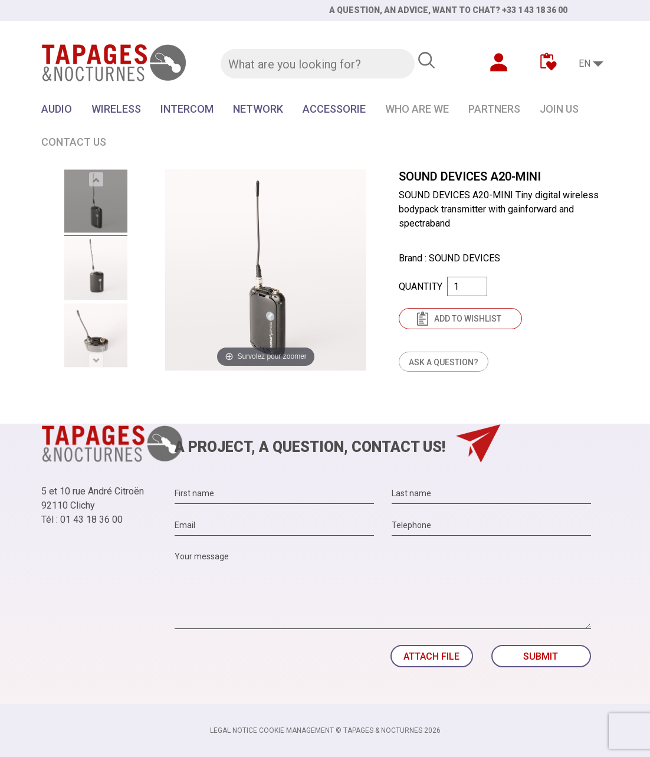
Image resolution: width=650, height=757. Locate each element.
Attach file (431, 656)
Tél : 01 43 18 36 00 (82, 519)
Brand (410, 258)
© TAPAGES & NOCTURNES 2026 (388, 730)
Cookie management (296, 730)
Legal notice (233, 730)
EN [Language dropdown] (584, 63)
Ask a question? (443, 362)
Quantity (420, 286)
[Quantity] (467, 286)
